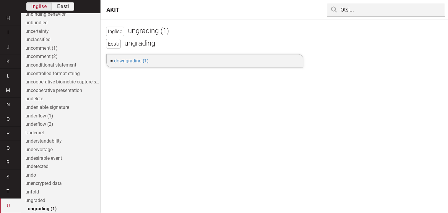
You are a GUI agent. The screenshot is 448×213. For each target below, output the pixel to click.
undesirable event (43, 158)
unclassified (38, 39)
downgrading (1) (131, 61)
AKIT (112, 9)
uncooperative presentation (53, 90)
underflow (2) (39, 124)
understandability (43, 141)
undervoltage (39, 149)
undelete (34, 98)
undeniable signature (47, 107)
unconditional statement (50, 65)
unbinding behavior (45, 14)
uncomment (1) (41, 48)
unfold (32, 192)
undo (30, 175)
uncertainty (37, 31)
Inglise (39, 6)
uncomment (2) (41, 56)
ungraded (35, 200)
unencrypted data (43, 183)
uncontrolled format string (52, 73)
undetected (36, 166)
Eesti (63, 6)
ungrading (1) (42, 209)
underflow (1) (39, 116)
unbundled (36, 22)
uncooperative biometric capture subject (62, 82)
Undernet (34, 132)
